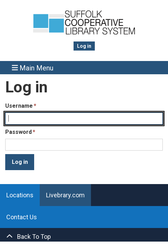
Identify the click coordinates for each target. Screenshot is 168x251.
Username (19, 105)
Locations (19, 195)
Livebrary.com (65, 195)
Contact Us (21, 217)
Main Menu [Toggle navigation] (33, 67)
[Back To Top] (84, 236)
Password (18, 132)
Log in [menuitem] (84, 46)
